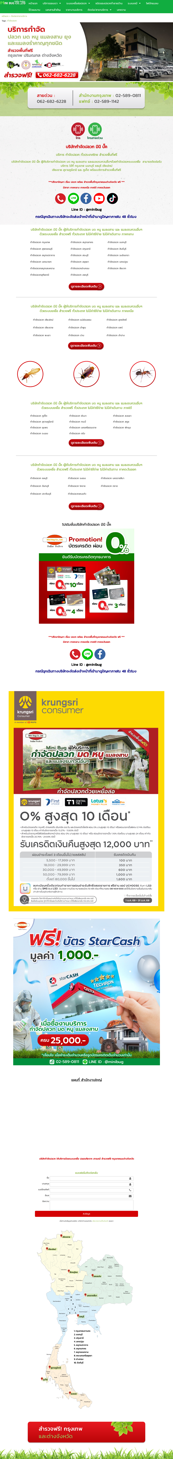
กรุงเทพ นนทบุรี (84, 166)
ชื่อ (48, 1177)
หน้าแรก (5, 16)
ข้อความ (45, 1201)
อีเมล (47, 1195)
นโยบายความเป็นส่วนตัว (100, 1221)
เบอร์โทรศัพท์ (43, 1189)
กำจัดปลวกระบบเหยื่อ (128, 162)
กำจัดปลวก (12, 20)
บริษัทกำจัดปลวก (80, 147)
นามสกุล (45, 1183)
